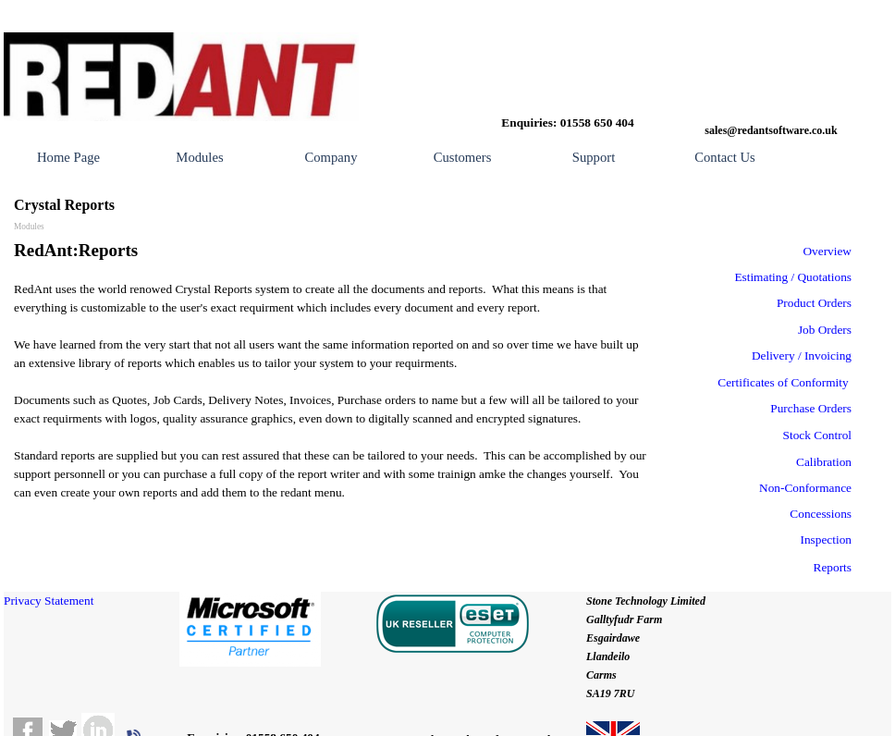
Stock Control (817, 435)
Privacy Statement (48, 600)
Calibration (824, 462)
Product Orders (814, 303)
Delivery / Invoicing (802, 355)
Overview (827, 251)
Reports (833, 567)
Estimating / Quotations (793, 277)
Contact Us (724, 157)
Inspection (826, 539)
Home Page (68, 157)
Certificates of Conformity (782, 382)
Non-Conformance (805, 488)
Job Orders (825, 330)
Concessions (821, 514)
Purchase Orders (811, 408)
